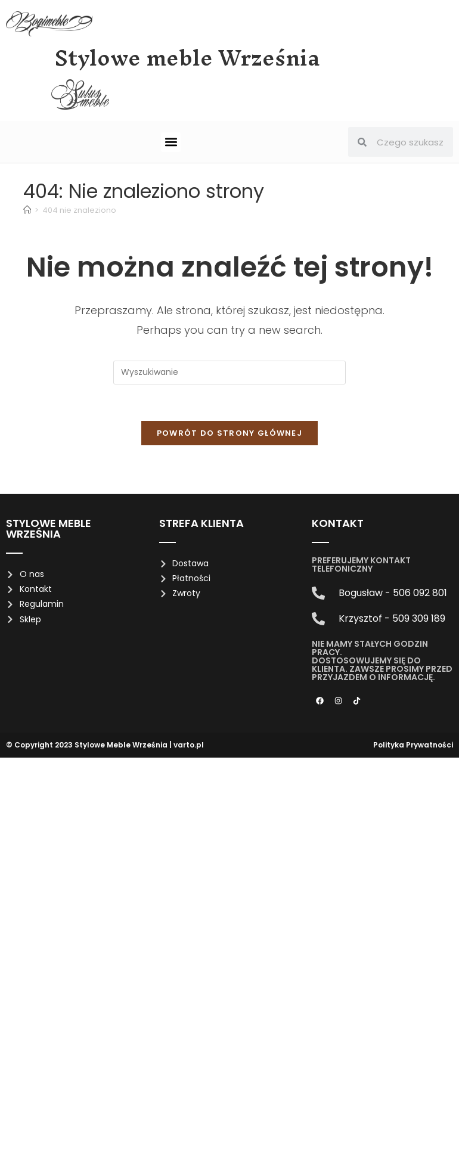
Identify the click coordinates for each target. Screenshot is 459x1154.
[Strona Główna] (27, 210)
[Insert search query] (229, 372)
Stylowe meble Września (187, 57)
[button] (171, 142)
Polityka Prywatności (413, 745)
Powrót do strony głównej (229, 433)
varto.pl (188, 745)
